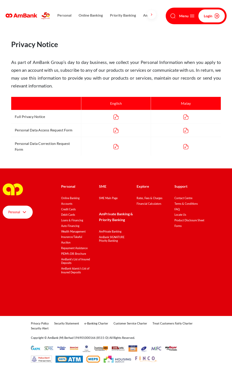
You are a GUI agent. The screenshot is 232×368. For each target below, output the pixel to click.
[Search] (173, 15)
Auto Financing (70, 226)
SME (102, 186)
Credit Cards (68, 209)
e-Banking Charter (96, 323)
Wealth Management (73, 231)
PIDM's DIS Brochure (73, 253)
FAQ (177, 209)
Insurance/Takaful (71, 237)
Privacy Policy (40, 323)
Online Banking (91, 15)
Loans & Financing (72, 220)
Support (180, 186)
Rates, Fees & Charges (149, 198)
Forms (178, 226)
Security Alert (40, 328)
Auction (66, 242)
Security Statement (66, 323)
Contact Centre (183, 198)
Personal (64, 15)
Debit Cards (68, 214)
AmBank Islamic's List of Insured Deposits (75, 270)
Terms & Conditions (186, 203)
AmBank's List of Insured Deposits (75, 261)
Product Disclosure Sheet (189, 220)
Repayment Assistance (74, 248)
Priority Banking (123, 15)
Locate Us (180, 214)
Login (211, 16)
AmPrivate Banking (110, 231)
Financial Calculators (149, 203)
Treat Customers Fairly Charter (173, 323)
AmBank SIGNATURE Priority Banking (112, 239)
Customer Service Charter (130, 323)
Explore (143, 186)
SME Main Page (108, 198)
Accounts (66, 203)
